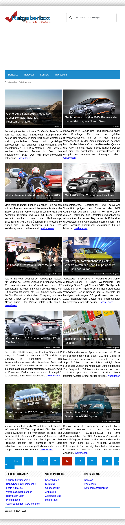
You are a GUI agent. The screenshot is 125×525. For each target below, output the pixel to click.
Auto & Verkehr (25, 82)
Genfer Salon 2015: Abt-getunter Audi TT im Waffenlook (33, 340)
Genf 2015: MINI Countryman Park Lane (89, 195)
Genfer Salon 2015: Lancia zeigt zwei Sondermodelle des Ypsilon (87, 414)
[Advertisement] (62, 47)
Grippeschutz (52, 488)
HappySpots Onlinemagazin (21, 484)
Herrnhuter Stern (15, 496)
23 (55, 461)
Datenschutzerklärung (96, 488)
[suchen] (91, 17)
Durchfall (50, 484)
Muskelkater (51, 500)
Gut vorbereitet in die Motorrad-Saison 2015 (33, 195)
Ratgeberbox (11, 82)
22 (42, 461)
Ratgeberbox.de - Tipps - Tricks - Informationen (27, 17)
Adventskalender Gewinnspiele (23, 503)
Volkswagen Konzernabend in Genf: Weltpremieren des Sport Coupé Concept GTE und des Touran (90, 265)
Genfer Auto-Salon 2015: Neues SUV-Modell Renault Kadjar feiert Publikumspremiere (29, 117)
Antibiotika (51, 492)
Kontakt (44, 74)
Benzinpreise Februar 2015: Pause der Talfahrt (88, 340)
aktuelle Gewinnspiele (18, 480)
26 (92, 461)
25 (79, 461)
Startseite (13, 74)
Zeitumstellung (53, 496)
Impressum (61, 74)
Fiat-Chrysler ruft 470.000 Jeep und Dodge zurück (32, 414)
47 (107, 461)
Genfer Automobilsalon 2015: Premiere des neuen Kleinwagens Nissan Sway (91, 119)
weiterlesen (24, 158)
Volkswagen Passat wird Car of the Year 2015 (30, 266)
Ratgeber (29, 74)
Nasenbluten (52, 480)
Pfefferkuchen (13, 500)
